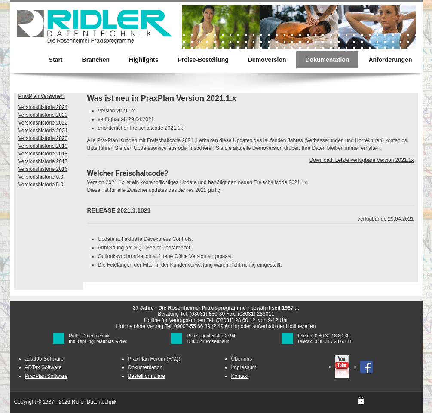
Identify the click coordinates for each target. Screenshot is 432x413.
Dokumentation (145, 367)
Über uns (241, 359)
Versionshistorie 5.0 (41, 185)
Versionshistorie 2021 (43, 131)
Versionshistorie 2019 (43, 146)
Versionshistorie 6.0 (41, 177)
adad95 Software (44, 359)
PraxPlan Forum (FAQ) (154, 359)
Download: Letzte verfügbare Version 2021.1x (361, 160)
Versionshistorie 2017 (43, 161)
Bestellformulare (146, 376)
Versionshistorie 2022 (43, 123)
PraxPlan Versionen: (41, 96)
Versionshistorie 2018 (43, 154)
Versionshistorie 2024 (43, 107)
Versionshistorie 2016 (43, 169)
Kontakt (240, 376)
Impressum (244, 367)
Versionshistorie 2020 (43, 138)
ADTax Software (43, 367)
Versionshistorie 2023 (43, 115)
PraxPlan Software (46, 376)
